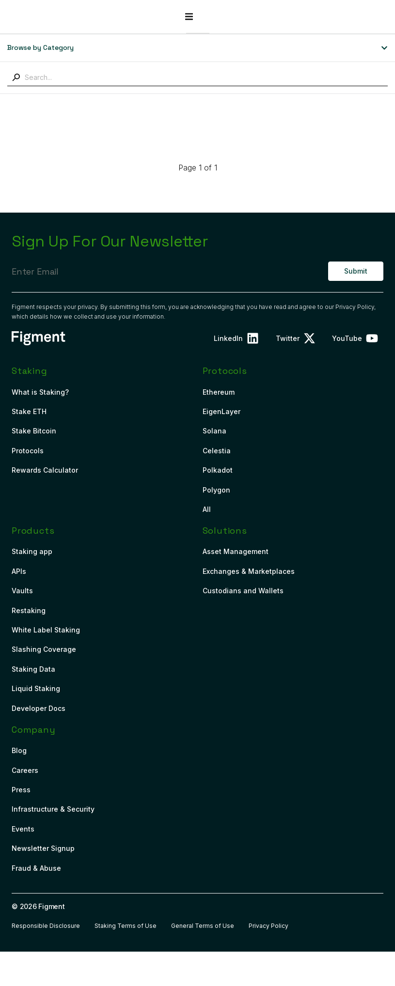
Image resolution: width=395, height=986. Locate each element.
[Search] (16, 77)
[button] (374, 16)
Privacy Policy (354, 306)
